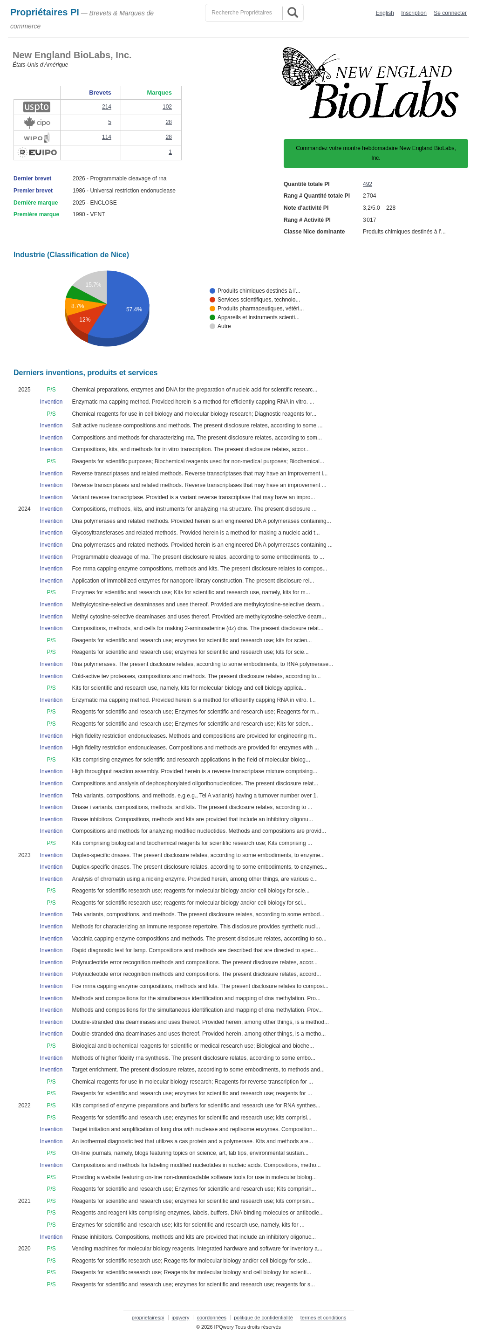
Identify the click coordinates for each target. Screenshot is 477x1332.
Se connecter (450, 13)
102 (167, 106)
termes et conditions (323, 1317)
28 (169, 122)
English (385, 13)
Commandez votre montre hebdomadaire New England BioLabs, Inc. (376, 153)
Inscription (414, 13)
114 (106, 137)
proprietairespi (148, 1317)
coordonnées (211, 1317)
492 (367, 184)
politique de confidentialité (263, 1317)
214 (106, 106)
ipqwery (181, 1317)
